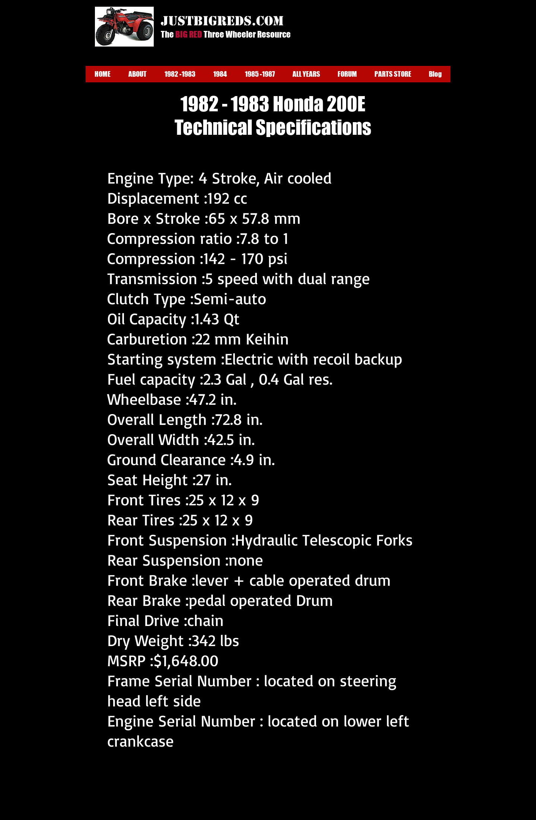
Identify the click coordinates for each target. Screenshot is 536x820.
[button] (137, 74)
